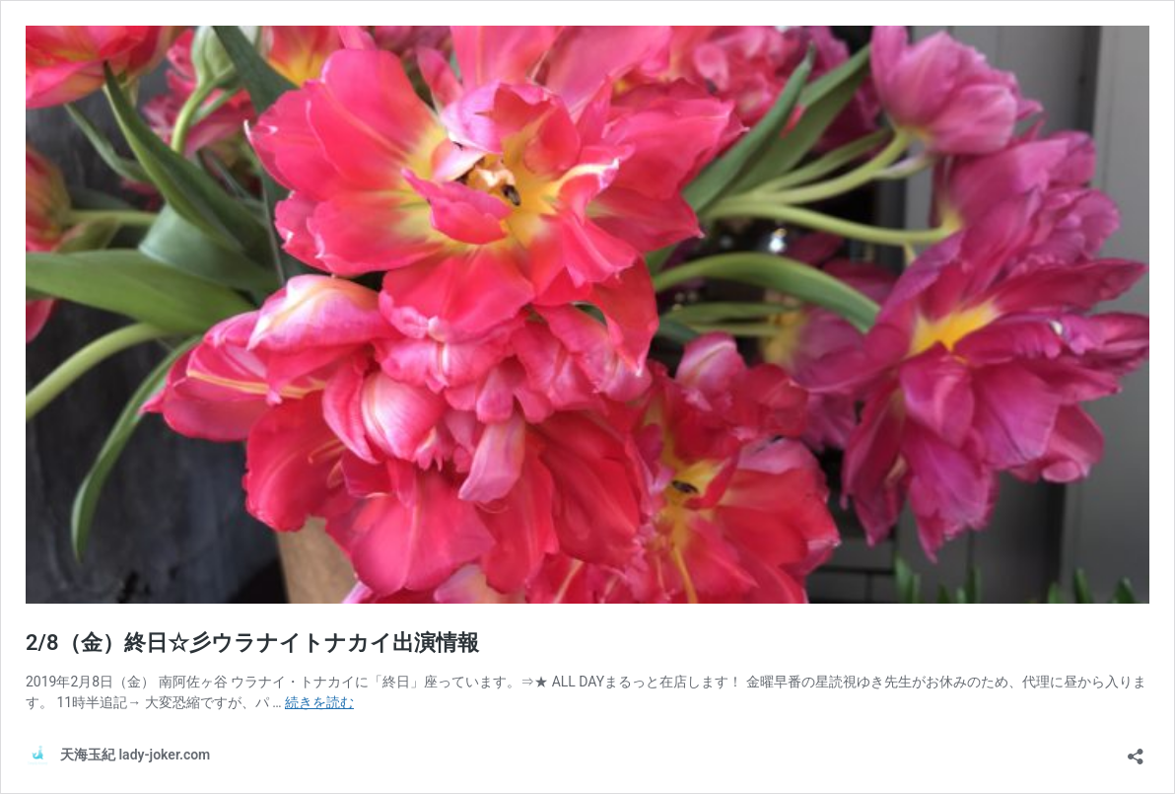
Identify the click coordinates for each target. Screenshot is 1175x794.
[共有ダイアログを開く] (1135, 750)
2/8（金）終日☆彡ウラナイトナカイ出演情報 (252, 642)
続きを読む (319, 702)
